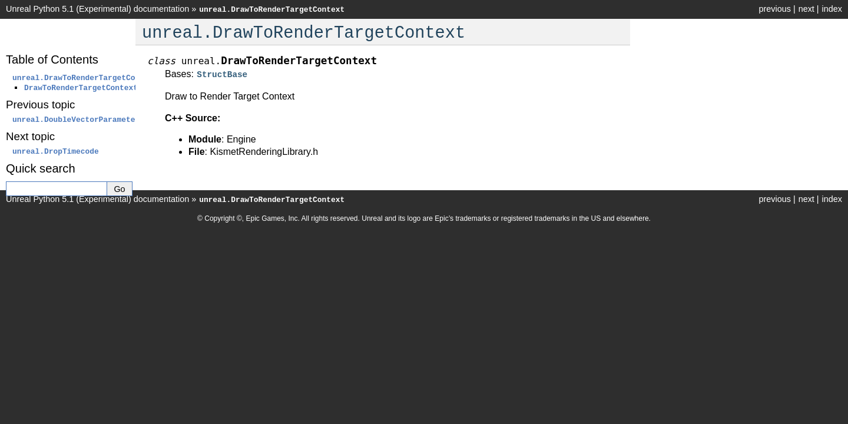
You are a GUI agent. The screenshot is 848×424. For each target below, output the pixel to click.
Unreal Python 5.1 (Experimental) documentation (97, 9)
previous (774, 9)
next (806, 9)
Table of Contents (52, 59)
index (832, 9)
